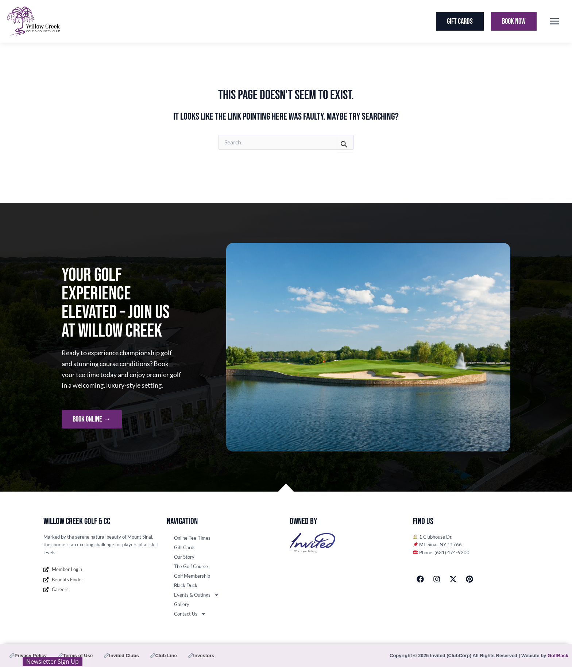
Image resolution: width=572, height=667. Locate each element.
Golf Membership (192, 576)
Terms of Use (75, 655)
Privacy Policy (28, 655)
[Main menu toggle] (554, 21)
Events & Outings (196, 595)
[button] (460, 21)
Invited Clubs (121, 655)
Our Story (184, 557)
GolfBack (558, 655)
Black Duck (185, 585)
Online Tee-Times (192, 538)
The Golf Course (191, 566)
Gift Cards (185, 547)
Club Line (163, 655)
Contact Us (190, 613)
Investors (201, 655)
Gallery (181, 604)
